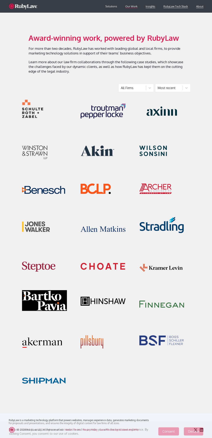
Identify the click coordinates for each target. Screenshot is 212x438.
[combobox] (121, 88)
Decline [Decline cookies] (193, 433)
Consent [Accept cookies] (168, 433)
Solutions (111, 6)
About (199, 6)
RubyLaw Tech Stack (175, 6)
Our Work (131, 6)
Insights (150, 6)
